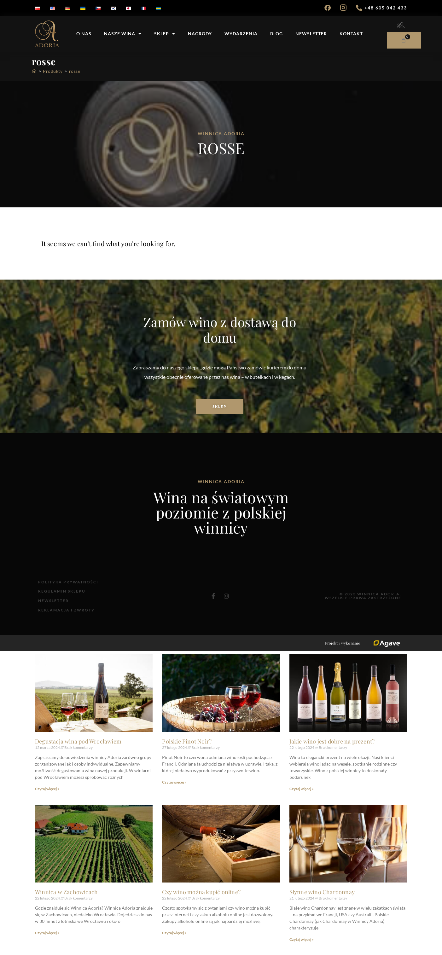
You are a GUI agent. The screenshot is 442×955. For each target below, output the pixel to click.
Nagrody (200, 33)
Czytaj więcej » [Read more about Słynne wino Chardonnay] (301, 946)
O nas (83, 33)
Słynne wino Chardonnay (322, 899)
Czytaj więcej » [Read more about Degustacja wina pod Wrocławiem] (47, 796)
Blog (276, 33)
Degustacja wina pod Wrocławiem (78, 748)
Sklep (164, 33)
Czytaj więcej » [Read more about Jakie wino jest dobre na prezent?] (301, 796)
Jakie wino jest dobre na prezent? (332, 748)
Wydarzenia (241, 33)
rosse (74, 71)
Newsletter (311, 33)
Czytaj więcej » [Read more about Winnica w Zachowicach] (47, 940)
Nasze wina (123, 33)
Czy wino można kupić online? (201, 899)
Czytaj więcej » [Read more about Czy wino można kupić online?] (174, 940)
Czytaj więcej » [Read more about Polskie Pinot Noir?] (174, 789)
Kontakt (351, 33)
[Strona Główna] (34, 71)
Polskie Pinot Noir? (187, 748)
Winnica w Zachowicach (66, 899)
